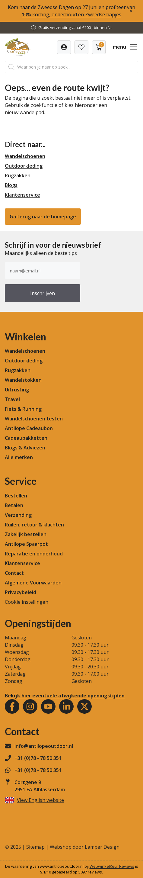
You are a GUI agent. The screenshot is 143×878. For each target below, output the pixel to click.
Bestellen (16, 495)
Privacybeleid (20, 592)
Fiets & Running (23, 409)
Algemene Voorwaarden (33, 582)
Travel (12, 399)
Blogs (11, 185)
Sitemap (35, 847)
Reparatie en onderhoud (34, 553)
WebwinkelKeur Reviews (112, 866)
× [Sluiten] (130, 11)
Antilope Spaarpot (26, 544)
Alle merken (19, 457)
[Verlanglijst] (64, 47)
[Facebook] (12, 706)
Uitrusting (17, 389)
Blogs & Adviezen (25, 447)
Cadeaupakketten (26, 438)
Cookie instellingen (26, 602)
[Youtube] (48, 706)
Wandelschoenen (25, 156)
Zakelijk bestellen (25, 534)
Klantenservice (22, 194)
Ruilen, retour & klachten (34, 524)
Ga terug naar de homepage (43, 216)
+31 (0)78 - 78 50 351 (38, 758)
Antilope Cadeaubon (29, 428)
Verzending (18, 515)
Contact (14, 573)
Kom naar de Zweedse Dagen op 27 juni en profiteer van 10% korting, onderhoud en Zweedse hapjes (71, 11)
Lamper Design (102, 847)
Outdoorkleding (24, 165)
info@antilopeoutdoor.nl (43, 746)
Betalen (14, 505)
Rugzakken (17, 175)
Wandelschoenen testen (34, 418)
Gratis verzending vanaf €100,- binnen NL (75, 27)
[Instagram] (30, 706)
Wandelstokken (23, 380)
